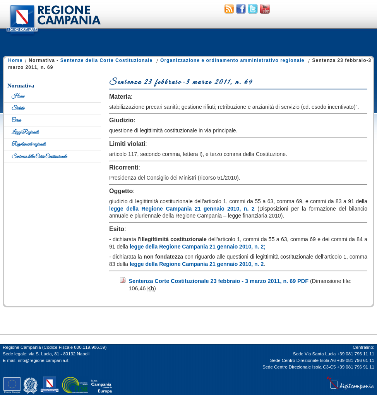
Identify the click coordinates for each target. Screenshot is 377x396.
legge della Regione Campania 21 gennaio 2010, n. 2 (182, 209)
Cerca (16, 120)
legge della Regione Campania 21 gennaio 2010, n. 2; (198, 246)
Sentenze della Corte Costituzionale (106, 60)
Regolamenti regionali (29, 144)
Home (15, 60)
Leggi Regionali (25, 132)
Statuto (18, 108)
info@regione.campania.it (43, 360)
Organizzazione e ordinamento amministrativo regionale (232, 60)
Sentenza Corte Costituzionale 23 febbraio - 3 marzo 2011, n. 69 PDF (218, 281)
